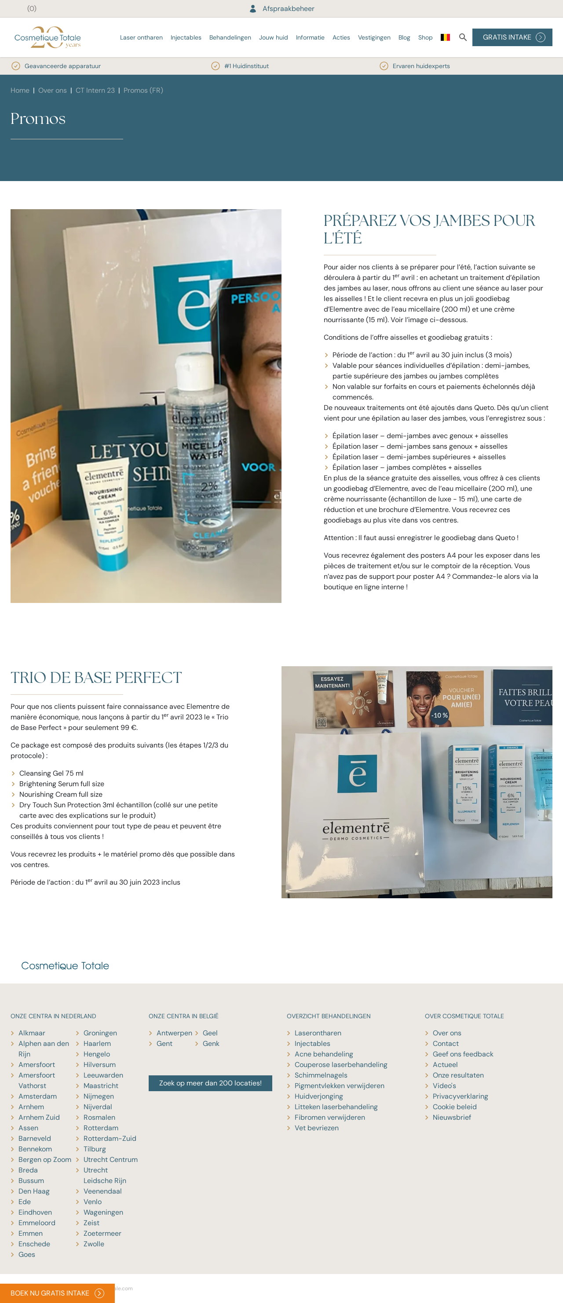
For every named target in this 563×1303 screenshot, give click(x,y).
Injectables (186, 37)
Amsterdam (37, 1096)
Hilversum (100, 1064)
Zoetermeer (102, 1233)
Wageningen (103, 1212)
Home (20, 90)
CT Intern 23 (95, 90)
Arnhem (31, 1106)
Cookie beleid (455, 1106)
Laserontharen (318, 1033)
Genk (211, 1043)
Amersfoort (36, 1064)
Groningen (100, 1033)
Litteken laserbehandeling (336, 1106)
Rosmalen (99, 1117)
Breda (28, 1170)
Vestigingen (374, 37)
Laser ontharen (141, 37)
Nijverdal (98, 1106)
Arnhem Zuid (39, 1117)
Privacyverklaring (460, 1096)
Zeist (91, 1222)
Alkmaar (31, 1033)
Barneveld (34, 1138)
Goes (26, 1254)
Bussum (31, 1180)
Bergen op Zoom (44, 1159)
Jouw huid (273, 37)
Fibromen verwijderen (330, 1117)
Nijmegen (99, 1096)
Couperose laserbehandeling (341, 1064)
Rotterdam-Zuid (110, 1138)
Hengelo (97, 1054)
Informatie (310, 37)
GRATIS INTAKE (514, 37)
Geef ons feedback (463, 1054)
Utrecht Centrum (111, 1159)
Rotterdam (101, 1127)
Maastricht (101, 1085)
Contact (446, 1043)
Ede (24, 1201)
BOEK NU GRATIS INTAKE (57, 1293)
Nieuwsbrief (452, 1117)
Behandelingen (230, 37)
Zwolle (94, 1244)
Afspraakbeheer (281, 8)
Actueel (445, 1064)
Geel (210, 1033)
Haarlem (97, 1043)
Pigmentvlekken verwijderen (339, 1085)
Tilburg (95, 1149)
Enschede (34, 1244)
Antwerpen (174, 1033)
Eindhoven (35, 1212)
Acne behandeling (324, 1054)
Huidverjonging (319, 1096)
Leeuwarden (103, 1075)
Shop (425, 37)
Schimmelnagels (321, 1075)
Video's (444, 1085)
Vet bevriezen (317, 1127)
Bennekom (35, 1149)
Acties (341, 37)
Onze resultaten (458, 1075)
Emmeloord (36, 1222)
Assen (28, 1127)
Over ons (52, 90)
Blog (404, 37)
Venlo (93, 1201)
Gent (164, 1043)
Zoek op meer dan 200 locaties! (210, 1083)
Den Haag (34, 1191)
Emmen (30, 1233)
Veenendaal (103, 1191)
